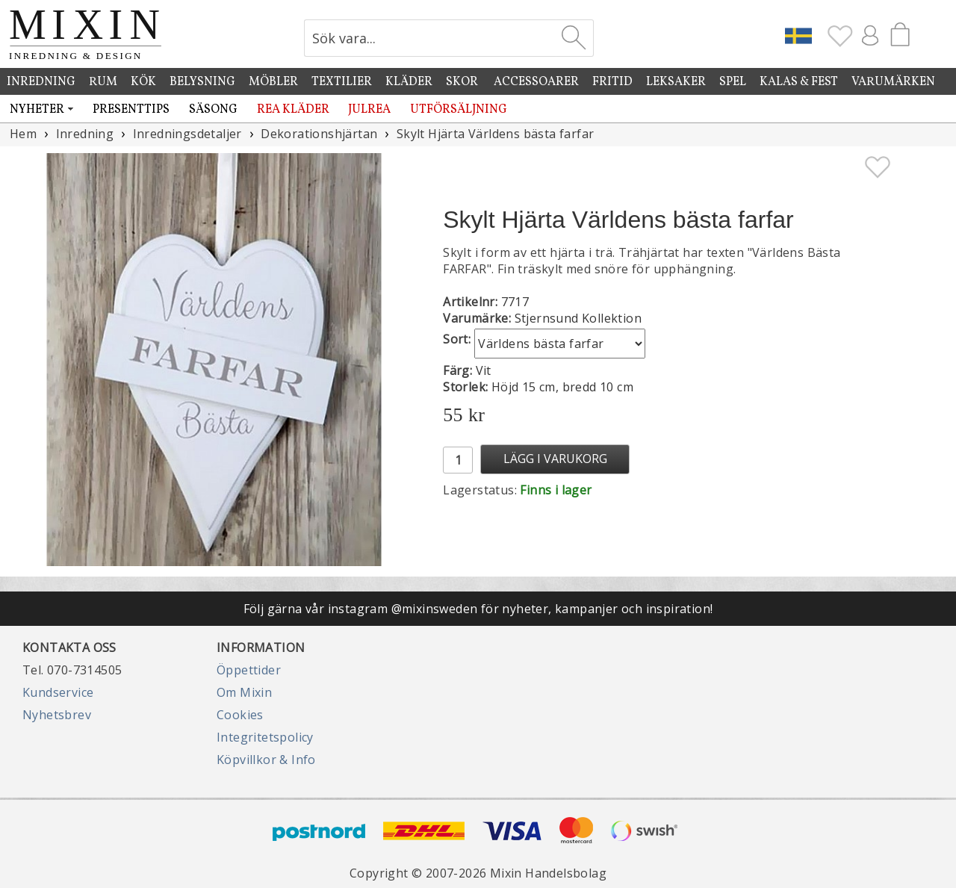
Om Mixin (244, 692)
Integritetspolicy (265, 737)
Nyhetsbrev (56, 715)
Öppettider (249, 670)
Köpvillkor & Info (266, 759)
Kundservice (57, 692)
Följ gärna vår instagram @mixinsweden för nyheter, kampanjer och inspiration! (478, 608)
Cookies (240, 715)
